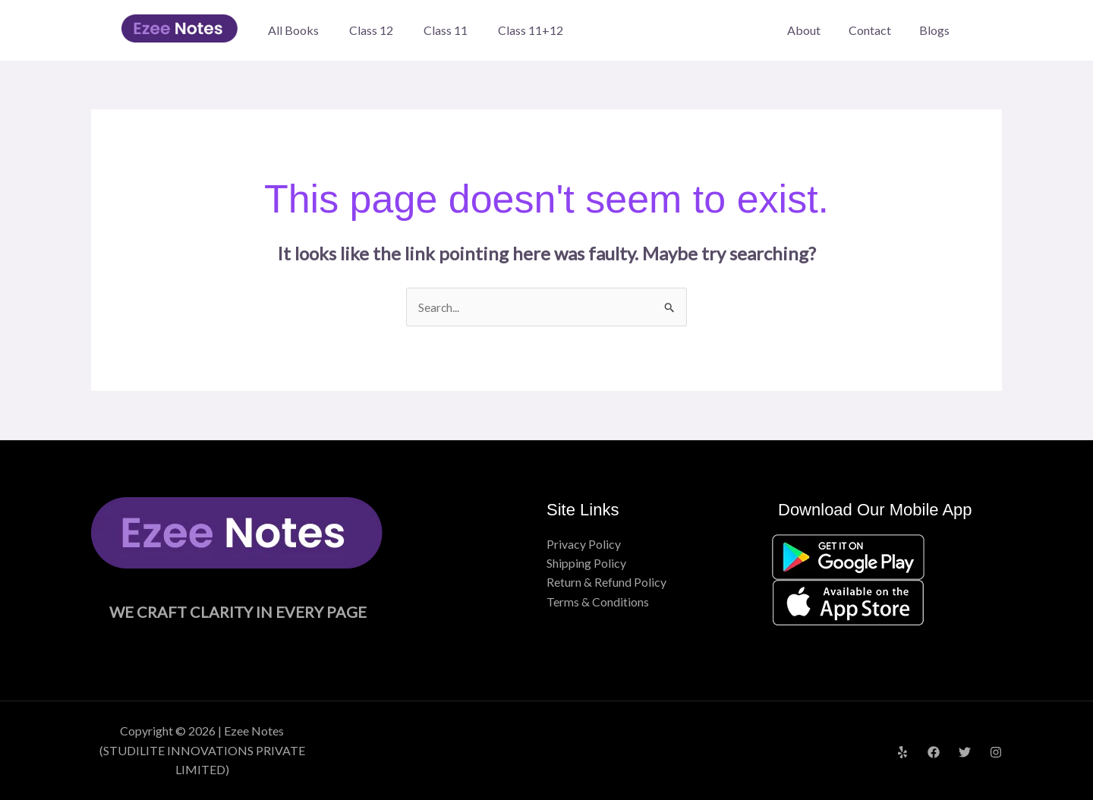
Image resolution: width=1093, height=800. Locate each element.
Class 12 (371, 30)
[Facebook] (934, 752)
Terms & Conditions (597, 602)
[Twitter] (965, 752)
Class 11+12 (530, 30)
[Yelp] (902, 752)
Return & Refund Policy (606, 582)
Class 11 (446, 30)
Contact (876, 30)
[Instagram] (996, 752)
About (813, 30)
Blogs (936, 30)
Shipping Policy (586, 563)
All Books (293, 30)
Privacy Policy (583, 544)
